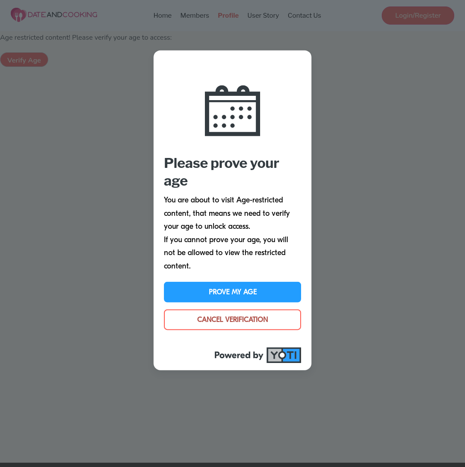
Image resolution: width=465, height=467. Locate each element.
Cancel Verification (232, 319)
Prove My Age (233, 292)
